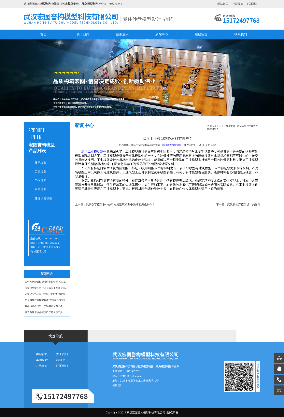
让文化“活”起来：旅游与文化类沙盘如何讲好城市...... (47, 294)
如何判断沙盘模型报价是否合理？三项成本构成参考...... (47, 281)
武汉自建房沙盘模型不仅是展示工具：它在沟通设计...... (47, 312)
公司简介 (237, 3)
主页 (221, 125)
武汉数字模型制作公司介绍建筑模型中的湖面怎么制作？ (120, 204)
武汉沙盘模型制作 (171, 145)
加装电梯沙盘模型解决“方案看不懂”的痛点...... (47, 300)
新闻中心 (161, 34)
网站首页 (222, 3)
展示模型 (40, 162)
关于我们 (83, 34)
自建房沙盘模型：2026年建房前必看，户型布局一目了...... (47, 306)
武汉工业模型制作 (93, 151)
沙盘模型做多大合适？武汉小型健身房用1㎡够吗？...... (47, 287)
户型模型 (40, 189)
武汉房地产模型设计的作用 (243, 204)
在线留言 (201, 34)
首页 (43, 34)
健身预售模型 (43, 198)
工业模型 (40, 171)
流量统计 (117, 385)
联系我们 (252, 3)
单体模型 (40, 180)
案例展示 (122, 34)
